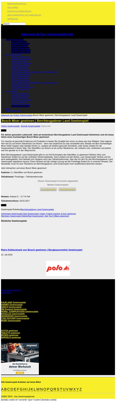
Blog (8, 108)
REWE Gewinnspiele (11, 321)
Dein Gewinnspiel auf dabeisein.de (24, 15)
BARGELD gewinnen (11, 337)
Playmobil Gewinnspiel (20, 80)
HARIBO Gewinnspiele (12, 305)
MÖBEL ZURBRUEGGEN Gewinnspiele (19, 311)
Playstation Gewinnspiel (21, 100)
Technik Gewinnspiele (20, 48)
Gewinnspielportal (17, 4)
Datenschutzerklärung (19, 11)
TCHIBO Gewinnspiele (20, 89)
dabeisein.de (6, 115)
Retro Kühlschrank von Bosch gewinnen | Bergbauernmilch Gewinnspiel (41, 249)
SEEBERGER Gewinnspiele (14, 316)
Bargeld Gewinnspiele (20, 44)
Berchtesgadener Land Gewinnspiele (37, 209)
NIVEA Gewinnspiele (20, 78)
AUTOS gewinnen (9, 331)
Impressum (12, 19)
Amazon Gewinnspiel (20, 57)
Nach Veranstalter (13, 55)
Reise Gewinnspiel (19, 102)
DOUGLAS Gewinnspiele (13, 314)
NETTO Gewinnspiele (20, 76)
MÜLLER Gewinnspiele (21, 74)
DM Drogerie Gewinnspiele (14, 309)
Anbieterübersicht (13, 111)
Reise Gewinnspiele (19, 46)
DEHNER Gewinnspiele (21, 59)
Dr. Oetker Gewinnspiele (21, 63)
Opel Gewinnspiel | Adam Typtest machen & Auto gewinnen (38, 214)
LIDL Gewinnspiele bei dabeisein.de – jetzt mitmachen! (34, 72)
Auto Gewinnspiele (19, 42)
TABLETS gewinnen (10, 333)
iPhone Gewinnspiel (19, 98)
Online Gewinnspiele (14, 40)
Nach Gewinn (11, 91)
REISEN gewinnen (9, 335)
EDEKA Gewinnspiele (20, 65)
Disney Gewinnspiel (19, 61)
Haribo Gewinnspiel (19, 68)
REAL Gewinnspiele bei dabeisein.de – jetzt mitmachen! (34, 83)
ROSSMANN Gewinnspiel (22, 87)
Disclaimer (12, 7)
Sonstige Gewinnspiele (20, 52)
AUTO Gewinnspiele (19, 93)
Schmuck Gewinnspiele (21, 50)
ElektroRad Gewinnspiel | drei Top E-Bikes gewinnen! (35, 216)
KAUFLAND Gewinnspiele (13, 302)
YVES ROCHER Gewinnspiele (15, 318)
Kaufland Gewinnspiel (20, 70)
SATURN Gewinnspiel (20, 85)
